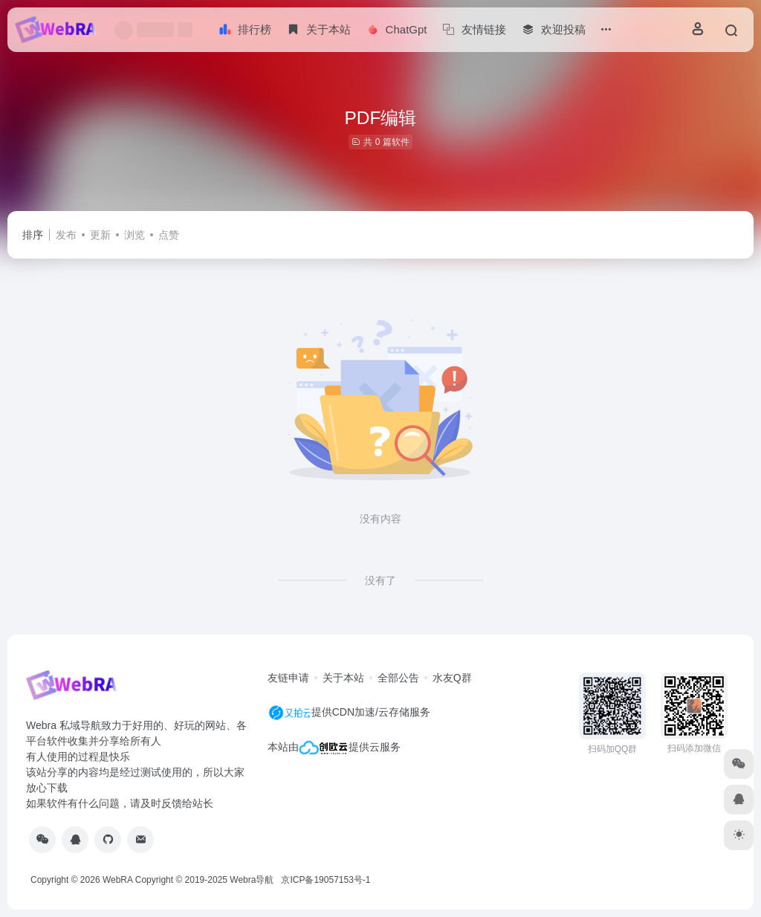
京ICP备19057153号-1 (325, 880)
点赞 (168, 235)
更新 (100, 235)
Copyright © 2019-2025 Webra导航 (208, 880)
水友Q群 (452, 678)
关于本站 (343, 678)
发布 (66, 235)
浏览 (134, 235)
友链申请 (288, 678)
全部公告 (398, 678)
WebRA (117, 880)
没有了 (380, 580)
